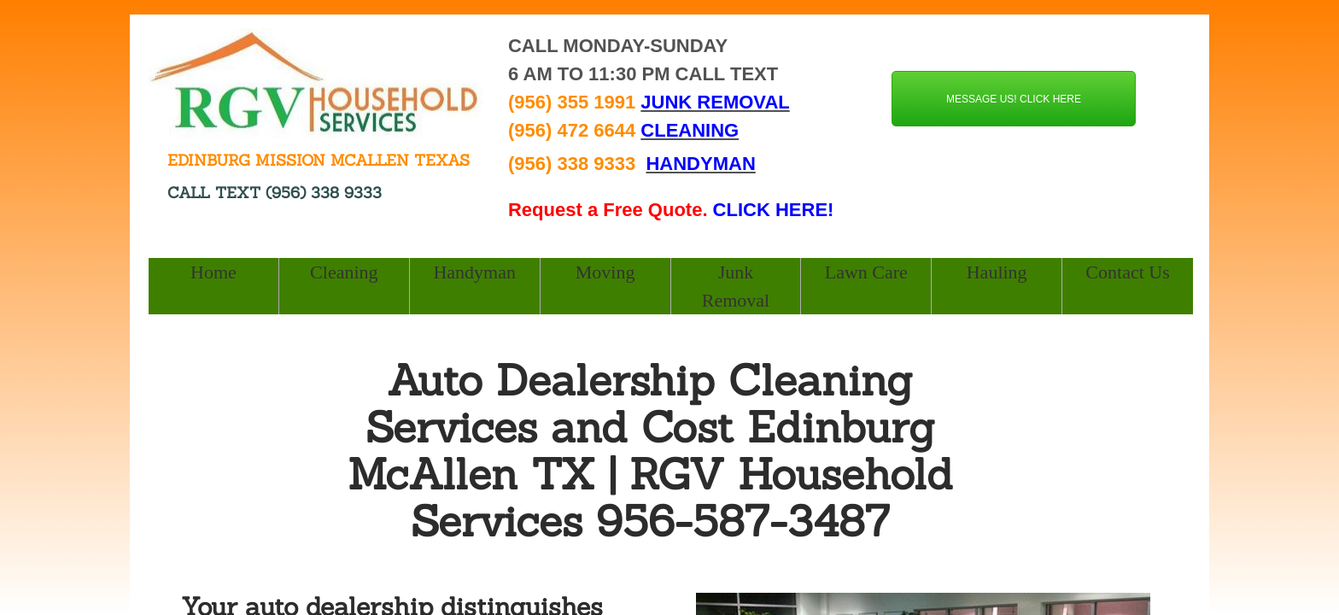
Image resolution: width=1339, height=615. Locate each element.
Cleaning (343, 272)
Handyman (474, 272)
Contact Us (1127, 272)
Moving (605, 272)
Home (213, 272)
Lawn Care (866, 272)
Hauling (997, 272)
